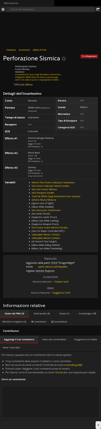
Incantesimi (24, 49)
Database (11, 49)
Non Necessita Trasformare (46, 210)
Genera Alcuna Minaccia (44, 199)
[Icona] (8, 69)
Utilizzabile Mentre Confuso (46, 237)
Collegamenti (91, 56)
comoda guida (73, 365)
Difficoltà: (19, 84)
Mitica (28, 84)
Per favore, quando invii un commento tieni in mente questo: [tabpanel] (50, 389)
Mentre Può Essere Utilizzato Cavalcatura (53, 182)
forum (59, 372)
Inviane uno (61, 281)
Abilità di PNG (39, 49)
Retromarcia (11, 3)
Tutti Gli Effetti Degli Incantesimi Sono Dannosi (56, 196)
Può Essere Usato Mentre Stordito (50, 227)
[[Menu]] (3, 9)
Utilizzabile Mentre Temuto (46, 234)
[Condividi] (98, 9)
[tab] (14, 313)
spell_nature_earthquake (50, 266)
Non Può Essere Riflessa (44, 189)
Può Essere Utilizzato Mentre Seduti (50, 185)
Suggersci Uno (61, 292)
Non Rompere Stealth (43, 192)
